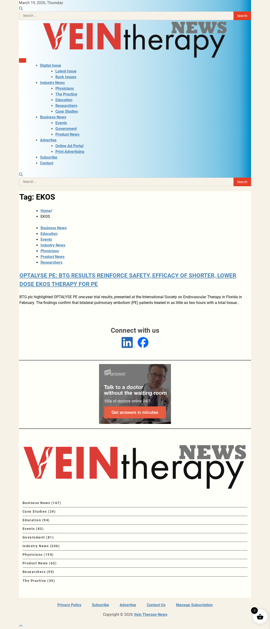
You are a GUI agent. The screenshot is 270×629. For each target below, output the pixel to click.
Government (66, 128)
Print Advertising (69, 151)
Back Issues (65, 77)
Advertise (48, 140)
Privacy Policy (69, 605)
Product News (67, 134)
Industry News (52, 82)
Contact (46, 163)
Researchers (66, 105)
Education (63, 100)
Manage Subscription (194, 605)
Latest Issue (65, 71)
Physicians (64, 88)
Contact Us (156, 605)
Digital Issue (50, 65)
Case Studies (66, 111)
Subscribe (48, 157)
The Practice (66, 94)
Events (61, 123)
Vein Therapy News (150, 614)
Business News (53, 117)
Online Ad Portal (69, 146)
